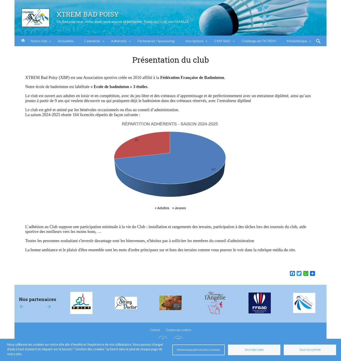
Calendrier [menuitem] (92, 42)
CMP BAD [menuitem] (222, 42)
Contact (155, 330)
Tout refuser (254, 349)
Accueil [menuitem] (23, 40)
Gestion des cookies (178, 330)
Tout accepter (310, 349)
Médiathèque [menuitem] (296, 42)
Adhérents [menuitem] (119, 42)
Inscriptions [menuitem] (194, 42)
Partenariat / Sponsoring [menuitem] (156, 41)
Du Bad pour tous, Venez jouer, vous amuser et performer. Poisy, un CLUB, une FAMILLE (123, 21)
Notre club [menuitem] (39, 42)
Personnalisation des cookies (198, 349)
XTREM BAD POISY (88, 14)
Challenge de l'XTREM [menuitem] (258, 41)
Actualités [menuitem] (66, 41)
